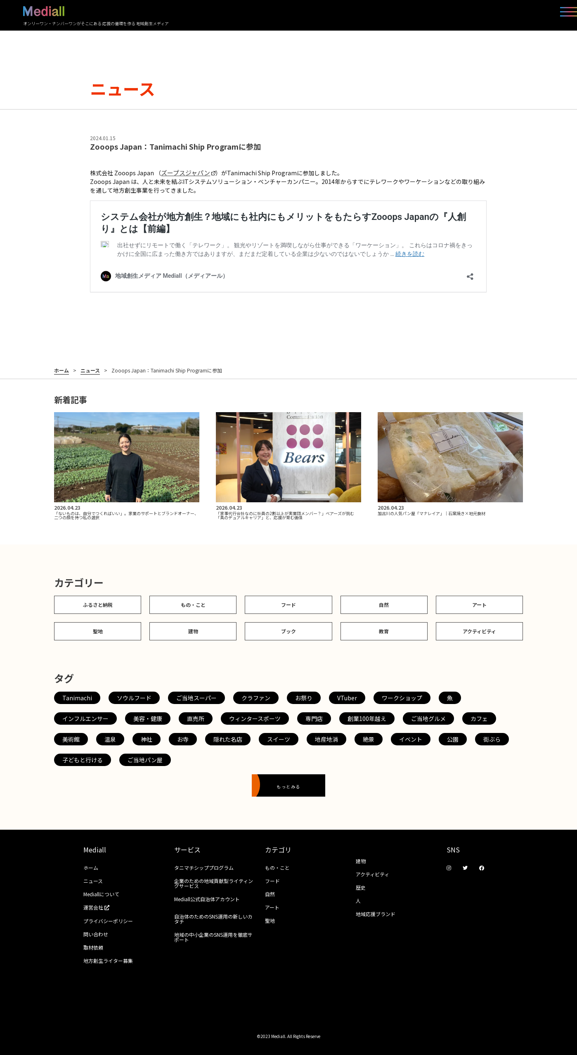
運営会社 (99, 907)
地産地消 (326, 739)
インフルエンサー (85, 718)
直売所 (195, 718)
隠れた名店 (227, 739)
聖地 (98, 631)
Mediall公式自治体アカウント (207, 898)
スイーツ (278, 739)
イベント (410, 739)
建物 (193, 631)
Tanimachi (77, 698)
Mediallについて (101, 893)
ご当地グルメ (428, 718)
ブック (288, 631)
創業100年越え (367, 718)
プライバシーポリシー (108, 920)
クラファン (255, 698)
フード (288, 604)
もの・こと (193, 604)
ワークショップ (402, 698)
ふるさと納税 (98, 604)
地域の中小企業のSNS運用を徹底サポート (213, 937)
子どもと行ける (82, 760)
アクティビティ (479, 631)
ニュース (90, 370)
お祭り (303, 698)
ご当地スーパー (196, 698)
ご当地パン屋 (145, 760)
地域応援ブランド (375, 913)
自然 (384, 604)
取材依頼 (93, 947)
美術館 (71, 739)
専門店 (314, 718)
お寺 (183, 739)
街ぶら (492, 739)
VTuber (347, 698)
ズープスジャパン (188, 172)
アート (479, 604)
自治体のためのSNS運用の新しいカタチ (213, 919)
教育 (384, 631)
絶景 (368, 739)
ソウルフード (134, 698)
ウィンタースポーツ (255, 718)
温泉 (110, 739)
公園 (453, 739)
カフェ (479, 718)
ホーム (61, 370)
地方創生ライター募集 (108, 960)
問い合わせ (95, 934)
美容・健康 (147, 718)
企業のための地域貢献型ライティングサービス (213, 883)
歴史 (361, 887)
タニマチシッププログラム (204, 867)
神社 (146, 739)
